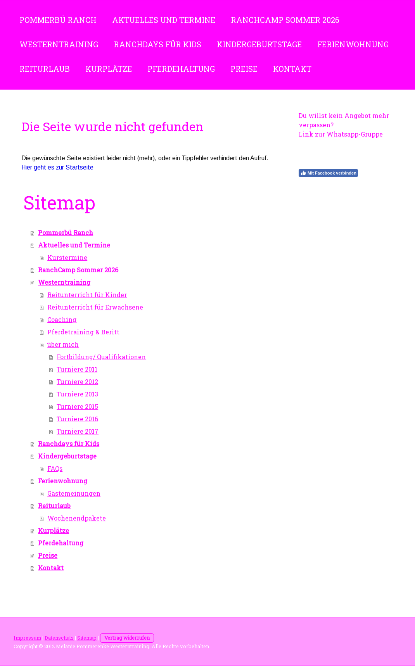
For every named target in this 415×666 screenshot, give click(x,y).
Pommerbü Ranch (58, 20)
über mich (63, 344)
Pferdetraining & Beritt (83, 332)
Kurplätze (108, 69)
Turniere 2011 (77, 369)
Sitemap (87, 638)
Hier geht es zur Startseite (57, 167)
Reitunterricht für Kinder (87, 295)
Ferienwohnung (353, 44)
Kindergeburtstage (259, 44)
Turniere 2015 (77, 406)
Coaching (61, 319)
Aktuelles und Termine (163, 20)
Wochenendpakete (76, 518)
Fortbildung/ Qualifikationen (101, 357)
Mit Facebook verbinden (328, 173)
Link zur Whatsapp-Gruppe (341, 134)
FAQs (54, 468)
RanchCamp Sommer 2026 (285, 20)
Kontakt (292, 69)
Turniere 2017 (78, 431)
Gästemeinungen (73, 493)
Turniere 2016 (77, 419)
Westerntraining (58, 44)
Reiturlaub (44, 69)
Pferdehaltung (181, 69)
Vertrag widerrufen (127, 638)
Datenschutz (59, 638)
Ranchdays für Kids (157, 44)
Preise (244, 69)
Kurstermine (67, 257)
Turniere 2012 (77, 381)
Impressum (27, 638)
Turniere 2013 (77, 394)
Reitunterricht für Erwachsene (95, 307)
